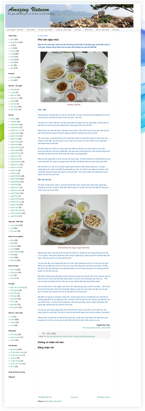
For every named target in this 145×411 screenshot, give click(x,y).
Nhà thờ (13, 246)
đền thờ (13, 260)
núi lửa (13, 51)
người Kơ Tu (15, 164)
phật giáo (14, 299)
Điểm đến (89, 30)
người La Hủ (15, 167)
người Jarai (15, 150)
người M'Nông (16, 176)
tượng (13, 101)
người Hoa (14, 144)
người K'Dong (16, 153)
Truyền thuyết (16, 361)
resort (13, 340)
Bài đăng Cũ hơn (103, 397)
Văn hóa (78, 30)
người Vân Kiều (16, 210)
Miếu (12, 240)
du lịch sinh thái (16, 364)
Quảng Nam (91, 336)
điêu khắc (14, 109)
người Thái (14, 205)
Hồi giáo (14, 296)
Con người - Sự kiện (15, 30)
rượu (12, 325)
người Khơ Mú (16, 162)
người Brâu (15, 127)
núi (12, 48)
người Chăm (15, 133)
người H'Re (15, 142)
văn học (13, 104)
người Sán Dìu (16, 202)
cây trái (13, 77)
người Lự (14, 173)
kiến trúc (14, 95)
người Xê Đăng (16, 213)
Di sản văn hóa (16, 355)
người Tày (14, 207)
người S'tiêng (15, 199)
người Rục (14, 196)
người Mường (15, 182)
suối (12, 57)
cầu (12, 275)
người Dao (14, 139)
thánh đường (15, 252)
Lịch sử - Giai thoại (63, 30)
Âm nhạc (14, 107)
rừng (12, 54)
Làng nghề (14, 225)
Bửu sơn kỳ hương (17, 287)
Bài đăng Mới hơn (44, 397)
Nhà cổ (13, 270)
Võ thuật (14, 89)
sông (12, 59)
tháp (12, 255)
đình (12, 257)
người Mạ (14, 184)
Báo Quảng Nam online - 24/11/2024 (96, 328)
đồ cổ (12, 366)
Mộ (12, 243)
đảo (12, 68)
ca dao (13, 92)
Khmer (13, 119)
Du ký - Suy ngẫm (45, 30)
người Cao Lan (16, 130)
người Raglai (15, 193)
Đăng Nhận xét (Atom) (53, 401)
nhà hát (13, 278)
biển (12, 39)
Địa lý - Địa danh (102, 30)
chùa (12, 249)
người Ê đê (15, 216)
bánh (12, 319)
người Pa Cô (15, 187)
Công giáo (14, 290)
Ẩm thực (116, 30)
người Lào (14, 170)
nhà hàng (14, 334)
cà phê (13, 322)
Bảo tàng (14, 349)
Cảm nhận (31, 30)
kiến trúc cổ (15, 98)
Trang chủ (74, 397)
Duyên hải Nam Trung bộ (71, 336)
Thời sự (13, 358)
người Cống (15, 136)
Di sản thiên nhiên (17, 352)
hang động (14, 42)
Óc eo (13, 302)
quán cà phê (15, 337)
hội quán (14, 231)
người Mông (15, 179)
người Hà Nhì (15, 147)
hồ (11, 45)
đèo (12, 65)
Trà (12, 317)
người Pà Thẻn (16, 190)
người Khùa (15, 159)
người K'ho (14, 156)
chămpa (13, 122)
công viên (14, 272)
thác (12, 62)
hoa (12, 80)
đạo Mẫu (14, 304)
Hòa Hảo (14, 293)
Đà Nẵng (83, 336)
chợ (12, 228)
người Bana (15, 124)
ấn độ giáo (14, 307)
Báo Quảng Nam (56, 336)
